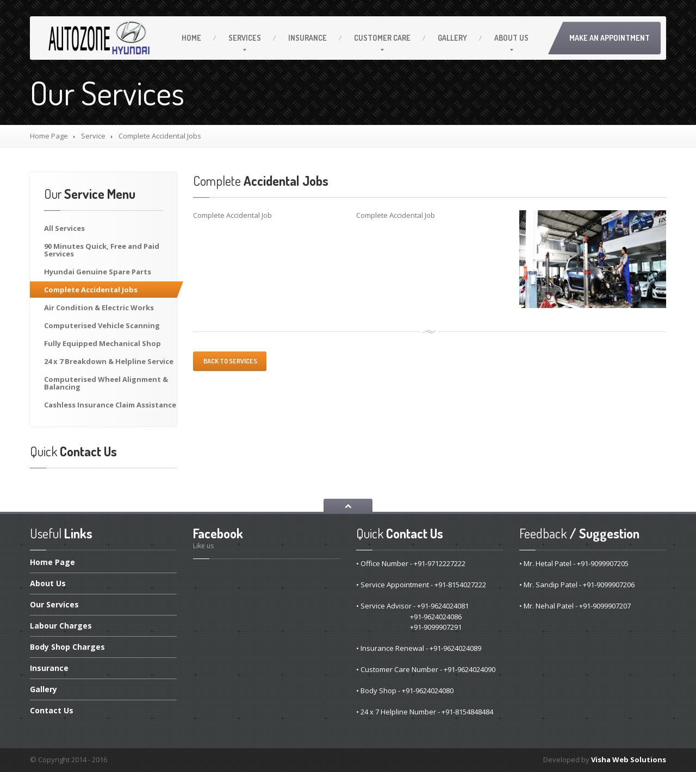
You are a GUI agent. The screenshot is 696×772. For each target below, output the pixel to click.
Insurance (307, 37)
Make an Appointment (609, 37)
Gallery (452, 37)
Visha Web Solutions (628, 759)
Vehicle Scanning (102, 325)
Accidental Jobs (91, 289)
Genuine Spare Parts (97, 272)
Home (191, 37)
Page (52, 562)
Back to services (229, 361)
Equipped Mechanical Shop (102, 343)
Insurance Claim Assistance (110, 405)
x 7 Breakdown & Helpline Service (108, 361)
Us (511, 37)
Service (93, 136)
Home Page (49, 136)
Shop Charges (67, 647)
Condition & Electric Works (99, 307)
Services (244, 37)
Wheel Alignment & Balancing (106, 383)
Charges (61, 625)
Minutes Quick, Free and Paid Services (101, 250)
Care (382, 37)
